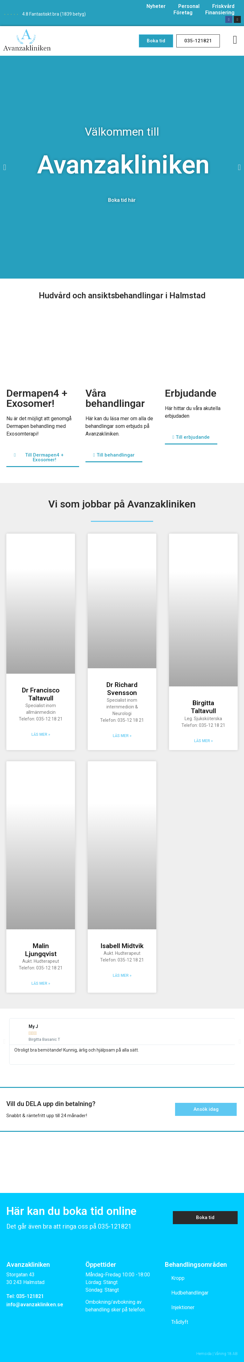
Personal (189, 6)
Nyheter (156, 6)
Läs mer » (40, 734)
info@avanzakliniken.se (34, 1305)
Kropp (178, 1278)
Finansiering (219, 13)
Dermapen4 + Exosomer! (36, 398)
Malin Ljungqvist (41, 950)
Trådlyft (179, 1322)
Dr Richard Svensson (122, 689)
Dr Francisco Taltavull (40, 694)
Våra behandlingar (115, 398)
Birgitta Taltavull (203, 707)
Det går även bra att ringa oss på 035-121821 (69, 1226)
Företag (183, 13)
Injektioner (182, 1307)
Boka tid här (122, 200)
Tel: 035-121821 (25, 1296)
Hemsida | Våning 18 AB (217, 1353)
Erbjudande (190, 393)
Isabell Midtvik (122, 946)
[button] (156, 40)
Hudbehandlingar (189, 1293)
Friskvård (223, 6)
